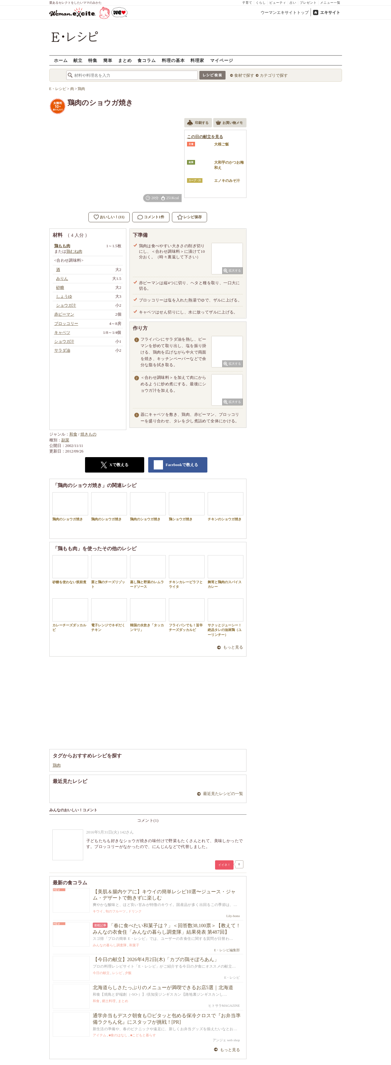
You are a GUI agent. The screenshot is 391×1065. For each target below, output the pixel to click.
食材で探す (244, 75)
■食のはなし (118, 1035)
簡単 (107, 60)
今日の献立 (101, 973)
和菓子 (134, 945)
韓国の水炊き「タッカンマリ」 (148, 615)
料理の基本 (173, 60)
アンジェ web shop (226, 1040)
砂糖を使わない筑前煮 (70, 569)
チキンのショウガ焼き (225, 506)
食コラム (146, 60)
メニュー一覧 (330, 2)
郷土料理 (109, 1001)
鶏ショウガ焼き (187, 506)
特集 (92, 60)
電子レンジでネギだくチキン (109, 615)
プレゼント (308, 2)
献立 (78, 60)
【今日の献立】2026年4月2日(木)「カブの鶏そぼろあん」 (156, 959)
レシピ (117, 973)
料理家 (197, 60)
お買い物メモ (229, 123)
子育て (247, 2)
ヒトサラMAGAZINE (224, 1005)
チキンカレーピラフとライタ (187, 571)
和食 (73, 434)
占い (293, 2)
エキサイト (330, 12)
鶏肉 (57, 765)
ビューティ (277, 2)
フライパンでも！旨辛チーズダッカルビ (187, 615)
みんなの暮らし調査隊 (110, 945)
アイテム (99, 1035)
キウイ (98, 911)
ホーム (61, 60)
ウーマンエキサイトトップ (285, 12)
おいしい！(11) (112, 217)
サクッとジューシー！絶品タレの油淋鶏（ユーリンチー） (225, 617)
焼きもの (88, 434)
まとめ (125, 60)
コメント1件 (150, 217)
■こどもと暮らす (143, 1035)
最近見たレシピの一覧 (223, 793)
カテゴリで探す (274, 75)
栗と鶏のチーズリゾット (109, 571)
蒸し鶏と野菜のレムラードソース (148, 571)
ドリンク (135, 911)
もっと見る (233, 647)
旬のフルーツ (115, 911)
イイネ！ (224, 864)
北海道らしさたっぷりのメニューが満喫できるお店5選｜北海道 (163, 987)
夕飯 (128, 973)
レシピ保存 (192, 217)
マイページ (221, 60)
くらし (261, 2)
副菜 (65, 440)
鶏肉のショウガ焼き (70, 506)
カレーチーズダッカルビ (70, 615)
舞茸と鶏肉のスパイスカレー (225, 571)
